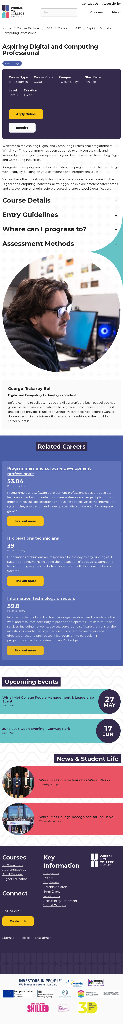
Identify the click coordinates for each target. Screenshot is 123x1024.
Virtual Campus (54, 905)
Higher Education (15, 879)
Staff (25, 3)
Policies (24, 938)
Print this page (12, 63)
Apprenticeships (14, 869)
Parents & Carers (45, 3)
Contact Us (90, 3)
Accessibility (111, 3)
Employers (70, 3)
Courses (96, 12)
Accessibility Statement (60, 901)
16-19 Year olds (12, 865)
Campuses (51, 873)
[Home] (17, 11)
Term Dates (51, 891)
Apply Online (26, 114)
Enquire (22, 127)
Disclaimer (43, 938)
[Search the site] (72, 12)
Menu (116, 12)
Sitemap (8, 938)
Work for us (51, 896)
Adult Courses (12, 874)
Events (48, 878)
